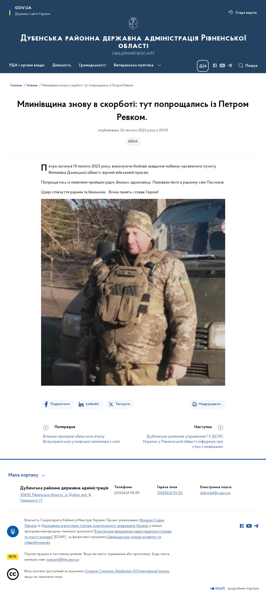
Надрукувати (209, 404)
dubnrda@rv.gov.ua (215, 493)
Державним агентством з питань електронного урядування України (94, 526)
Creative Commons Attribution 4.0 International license (127, 571)
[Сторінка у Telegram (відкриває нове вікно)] (230, 65)
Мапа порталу (23, 475)
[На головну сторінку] (133, 36)
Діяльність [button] (61, 65)
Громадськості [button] (92, 65)
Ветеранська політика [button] (133, 65)
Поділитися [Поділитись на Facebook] (60, 404)
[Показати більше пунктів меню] (159, 65)
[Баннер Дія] (203, 66)
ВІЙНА (133, 141)
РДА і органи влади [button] (26, 65)
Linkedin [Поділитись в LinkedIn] (92, 404)
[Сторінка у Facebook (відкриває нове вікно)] (215, 65)
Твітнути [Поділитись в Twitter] (122, 404)
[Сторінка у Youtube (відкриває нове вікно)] (222, 65)
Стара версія (246, 13)
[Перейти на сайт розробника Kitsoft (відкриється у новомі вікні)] (218, 588)
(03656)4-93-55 (169, 493)
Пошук (251, 66)
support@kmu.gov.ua (62, 560)
